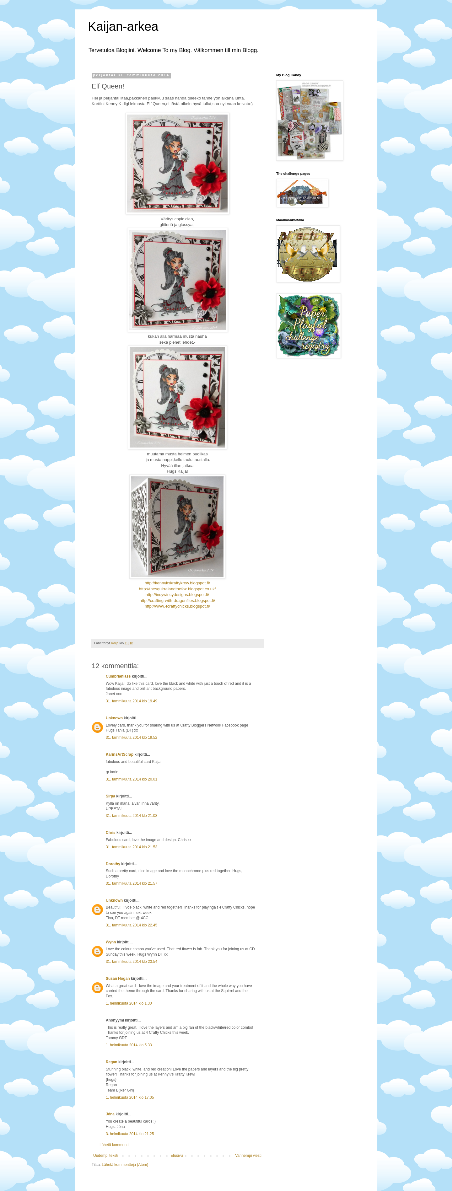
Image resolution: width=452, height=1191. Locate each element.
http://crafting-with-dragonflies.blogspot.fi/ (177, 600)
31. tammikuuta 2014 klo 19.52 (131, 737)
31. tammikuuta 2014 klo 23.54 (131, 961)
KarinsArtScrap (119, 754)
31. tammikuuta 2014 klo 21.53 (131, 847)
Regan (111, 1062)
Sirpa (110, 796)
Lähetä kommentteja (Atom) (125, 1164)
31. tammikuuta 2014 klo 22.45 (131, 925)
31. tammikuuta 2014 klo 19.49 (131, 701)
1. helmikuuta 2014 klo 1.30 (129, 1003)
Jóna (110, 1114)
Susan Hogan (118, 978)
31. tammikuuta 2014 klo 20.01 (131, 779)
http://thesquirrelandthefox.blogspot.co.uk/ (177, 589)
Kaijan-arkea (123, 26)
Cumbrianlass (118, 676)
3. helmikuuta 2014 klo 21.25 (130, 1134)
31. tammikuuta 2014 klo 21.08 (131, 815)
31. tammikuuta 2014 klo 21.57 (131, 883)
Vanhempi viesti (248, 1155)
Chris (111, 832)
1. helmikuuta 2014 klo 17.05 (130, 1097)
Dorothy (113, 864)
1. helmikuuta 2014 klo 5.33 (129, 1045)
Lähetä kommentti (114, 1145)
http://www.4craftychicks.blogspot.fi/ (177, 606)
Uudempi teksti (105, 1155)
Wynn (111, 942)
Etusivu (176, 1155)
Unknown (114, 718)
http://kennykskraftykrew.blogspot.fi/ (177, 583)
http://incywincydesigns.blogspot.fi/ (177, 594)
